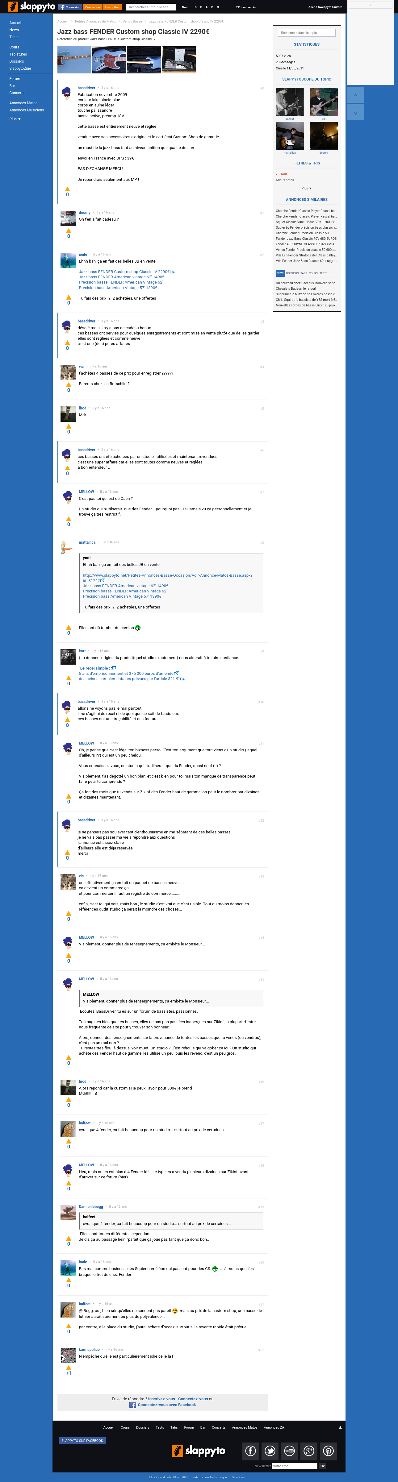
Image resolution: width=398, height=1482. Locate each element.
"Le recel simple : (94, 668)
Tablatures (18, 54)
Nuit (184, 7)
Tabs (303, 273)
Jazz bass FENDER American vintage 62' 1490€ (122, 277)
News (14, 30)
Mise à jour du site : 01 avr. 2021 (168, 1477)
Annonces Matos (24, 103)
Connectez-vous (193, 1399)
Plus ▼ (15, 119)
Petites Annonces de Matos (95, 21)
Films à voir (238, 1477)
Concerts (17, 93)
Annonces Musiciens (27, 110)
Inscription (112, 7)
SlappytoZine (20, 68)
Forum (15, 79)
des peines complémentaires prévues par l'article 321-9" (129, 678)
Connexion (73, 7)
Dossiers (17, 61)
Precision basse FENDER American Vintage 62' (121, 282)
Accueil (16, 23)
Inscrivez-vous (161, 1399)
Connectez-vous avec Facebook (162, 1404)
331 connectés (246, 7)
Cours (14, 47)
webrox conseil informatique (210, 1477)
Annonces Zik (274, 1428)
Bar (12, 86)
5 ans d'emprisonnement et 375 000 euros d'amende (126, 673)
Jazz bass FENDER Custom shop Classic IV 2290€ (186, 21)
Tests (14, 37)
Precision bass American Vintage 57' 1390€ (118, 287)
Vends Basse (132, 21)
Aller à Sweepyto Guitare (325, 7)
